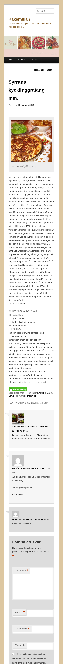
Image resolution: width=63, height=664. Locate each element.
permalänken (30, 396)
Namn (20, 612)
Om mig (22, 60)
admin (11, 396)
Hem (11, 60)
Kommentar (21, 570)
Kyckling (41, 393)
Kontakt (33, 60)
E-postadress (22, 628)
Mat (48, 393)
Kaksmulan (19, 19)
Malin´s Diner (18, 468)
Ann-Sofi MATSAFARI (22, 427)
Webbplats (20, 645)
